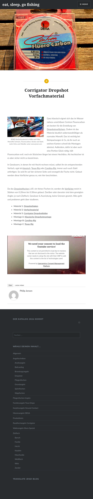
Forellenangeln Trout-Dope (24, 403)
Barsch (17, 438)
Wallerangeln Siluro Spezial (24, 428)
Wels (17, 463)
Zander (18, 468)
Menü (85, 4)
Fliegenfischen (20, 380)
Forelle (17, 442)
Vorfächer (69, 188)
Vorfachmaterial (31, 209)
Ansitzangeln (20, 363)
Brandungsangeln (22, 371)
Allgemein (17, 353)
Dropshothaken (31, 206)
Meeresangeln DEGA (21, 413)
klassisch (26, 168)
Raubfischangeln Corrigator (24, 423)
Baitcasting (19, 367)
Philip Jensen (26, 290)
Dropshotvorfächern (56, 129)
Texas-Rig (35, 168)
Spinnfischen (20, 389)
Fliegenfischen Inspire (22, 398)
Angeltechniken (19, 358)
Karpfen (18, 450)
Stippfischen (20, 393)
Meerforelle (19, 455)
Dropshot (18, 376)
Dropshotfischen (22, 188)
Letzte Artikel (19, 285)
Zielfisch (16, 433)
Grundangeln (20, 384)
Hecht (17, 446)
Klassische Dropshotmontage (38, 217)
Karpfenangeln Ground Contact (25, 408)
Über (10, 285)
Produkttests (18, 418)
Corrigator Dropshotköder (36, 213)
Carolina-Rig (50, 168)
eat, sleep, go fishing (20, 4)
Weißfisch (19, 459)
